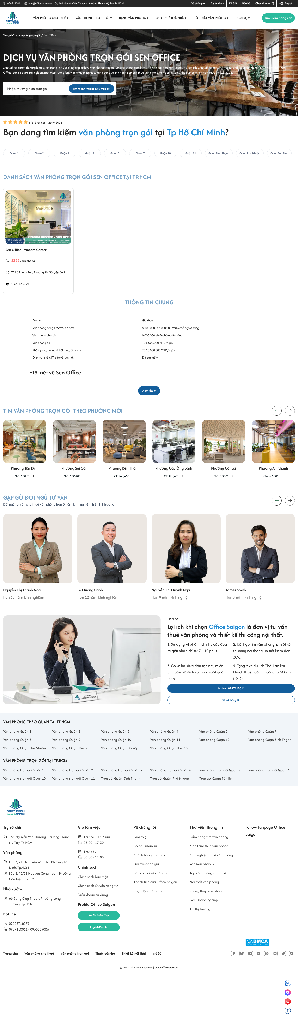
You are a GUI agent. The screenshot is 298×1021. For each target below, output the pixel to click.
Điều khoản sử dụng (94, 943)
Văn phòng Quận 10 (117, 768)
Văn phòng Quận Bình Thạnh (266, 772)
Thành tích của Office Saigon (157, 930)
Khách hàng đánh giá (151, 900)
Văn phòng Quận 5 (214, 759)
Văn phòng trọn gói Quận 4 (172, 813)
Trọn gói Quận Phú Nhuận (171, 822)
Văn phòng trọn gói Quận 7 (270, 813)
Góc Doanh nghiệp (205, 949)
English (285, 3)
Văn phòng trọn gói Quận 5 (221, 813)
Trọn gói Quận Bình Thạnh (122, 822)
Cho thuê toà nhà (169, 18)
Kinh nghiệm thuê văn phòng (213, 900)
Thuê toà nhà (112, 997)
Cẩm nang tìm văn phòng (211, 881)
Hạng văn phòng (132, 18)
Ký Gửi (233, 3)
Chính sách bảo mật (94, 924)
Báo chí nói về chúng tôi (153, 920)
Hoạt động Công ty (149, 939)
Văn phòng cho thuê (49, 18)
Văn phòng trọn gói (92, 18)
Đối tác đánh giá (147, 910)
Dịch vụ (241, 18)
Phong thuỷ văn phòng (208, 939)
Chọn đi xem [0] (264, 3)
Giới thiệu (141, 881)
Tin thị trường (201, 959)
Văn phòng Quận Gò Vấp (121, 783)
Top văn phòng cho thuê (209, 920)
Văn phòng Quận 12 (215, 768)
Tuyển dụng (217, 3)
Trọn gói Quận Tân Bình (218, 822)
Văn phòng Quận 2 (67, 759)
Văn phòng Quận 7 (263, 759)
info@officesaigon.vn (40, 3)
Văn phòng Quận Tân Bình (73, 783)
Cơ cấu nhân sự (147, 891)
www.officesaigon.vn (166, 1011)
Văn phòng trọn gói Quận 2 (74, 813)
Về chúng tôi (198, 3)
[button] (290, 420)
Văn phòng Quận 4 (165, 759)
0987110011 (14, 3)
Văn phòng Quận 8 (18, 768)
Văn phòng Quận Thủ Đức (171, 783)
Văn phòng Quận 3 (116, 759)
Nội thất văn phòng (209, 18)
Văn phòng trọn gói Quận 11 (75, 822)
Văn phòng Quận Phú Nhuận (20, 787)
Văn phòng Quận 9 (67, 768)
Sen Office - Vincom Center (31, 255)
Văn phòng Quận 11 (166, 768)
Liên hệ (246, 3)
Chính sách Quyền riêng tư (100, 933)
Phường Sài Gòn (45, 278)
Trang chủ (11, 997)
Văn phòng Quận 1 (18, 759)
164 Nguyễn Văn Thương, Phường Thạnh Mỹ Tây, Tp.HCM (91, 3)
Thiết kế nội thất (143, 997)
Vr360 (167, 997)
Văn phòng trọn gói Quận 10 (26, 822)
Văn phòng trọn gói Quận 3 (123, 813)
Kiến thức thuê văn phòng (211, 891)
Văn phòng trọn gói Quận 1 (25, 813)
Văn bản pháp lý (203, 910)
